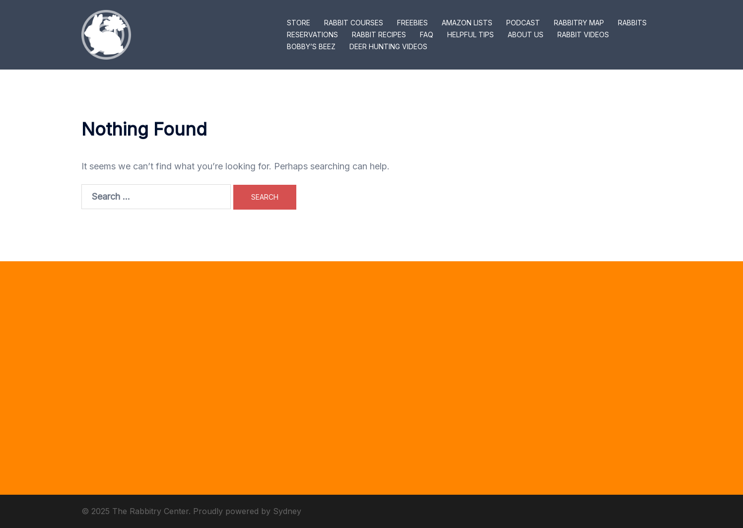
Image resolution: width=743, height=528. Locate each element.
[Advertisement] (372, 378)
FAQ (426, 34)
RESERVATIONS (312, 34)
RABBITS (632, 22)
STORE (298, 22)
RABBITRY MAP (579, 22)
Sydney (287, 511)
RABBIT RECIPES (379, 34)
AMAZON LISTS (467, 22)
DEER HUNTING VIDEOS (388, 46)
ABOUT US (525, 34)
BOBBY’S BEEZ (311, 46)
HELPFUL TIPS (470, 34)
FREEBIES (412, 22)
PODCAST (523, 22)
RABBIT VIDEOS (583, 34)
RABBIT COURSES (353, 22)
